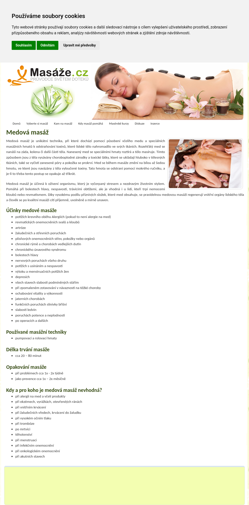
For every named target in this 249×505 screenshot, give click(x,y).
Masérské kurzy (119, 123)
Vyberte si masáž (37, 123)
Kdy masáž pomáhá (90, 123)
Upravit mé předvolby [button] (79, 45)
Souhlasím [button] (24, 45)
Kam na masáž (63, 123)
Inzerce (155, 123)
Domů (16, 123)
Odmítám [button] (48, 45)
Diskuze (139, 123)
